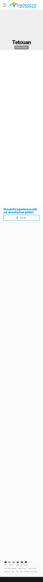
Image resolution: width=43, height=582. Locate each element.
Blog (13, 571)
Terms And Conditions (10, 568)
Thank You (7, 571)
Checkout (26, 571)
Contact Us (19, 565)
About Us (11, 565)
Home (18, 47)
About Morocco (22, 568)
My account (34, 571)
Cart (21, 571)
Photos (25, 565)
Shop (17, 571)
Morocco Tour (32, 568)
